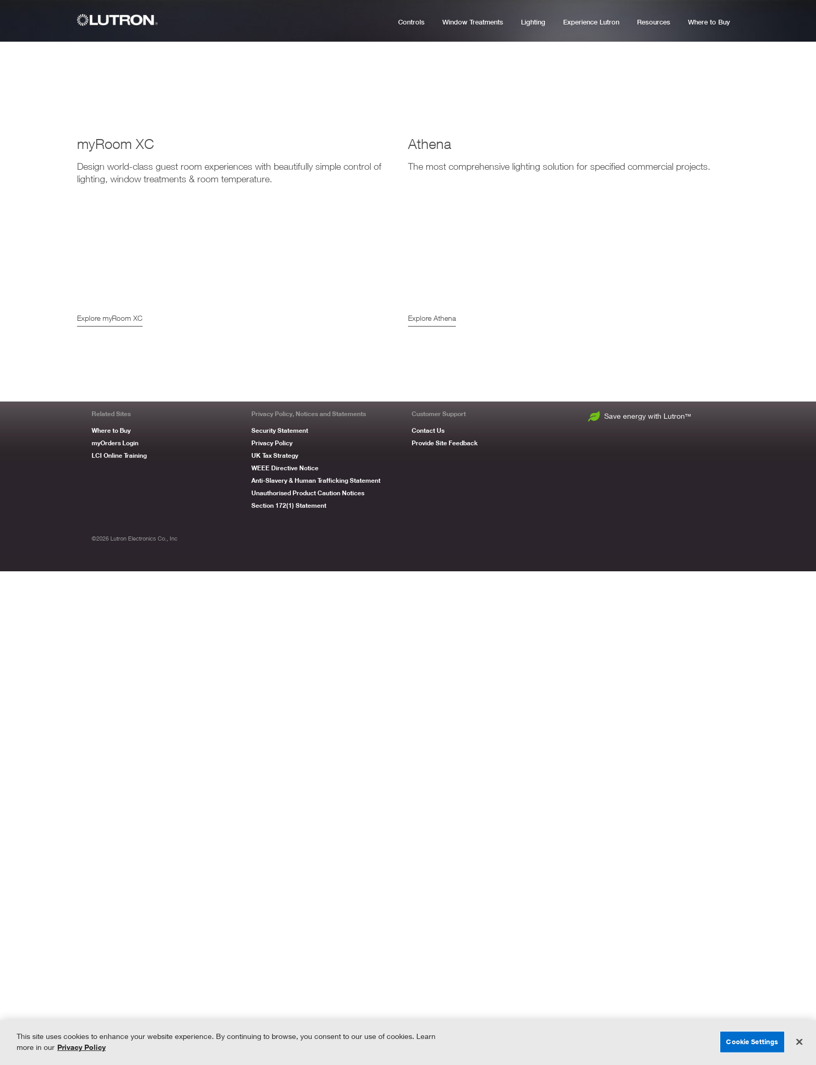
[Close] (799, 1042)
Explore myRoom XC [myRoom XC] (110, 811)
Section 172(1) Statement (288, 999)
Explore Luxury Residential (669, 370)
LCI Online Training (119, 949)
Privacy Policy (271, 937)
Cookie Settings (752, 1041)
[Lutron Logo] (121, 20)
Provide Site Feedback (445, 937)
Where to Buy (709, 22)
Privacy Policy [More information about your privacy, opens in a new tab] (81, 1047)
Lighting (533, 22)
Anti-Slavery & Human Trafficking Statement (315, 974)
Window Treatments (472, 22)
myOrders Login (115, 937)
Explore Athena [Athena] (432, 811)
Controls (411, 22)
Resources (653, 22)
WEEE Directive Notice (284, 962)
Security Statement (279, 924)
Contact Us (428, 924)
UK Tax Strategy (274, 949)
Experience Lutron (591, 22)
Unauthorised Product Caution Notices (307, 987)
